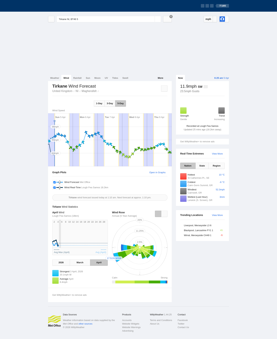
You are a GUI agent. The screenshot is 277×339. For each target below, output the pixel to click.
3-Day (110, 103)
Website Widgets (130, 323)
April (99, 262)
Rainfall (77, 78)
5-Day (120, 103)
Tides (115, 78)
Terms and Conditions (161, 320)
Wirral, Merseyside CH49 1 (204, 235)
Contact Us (183, 327)
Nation (187, 165)
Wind (66, 78)
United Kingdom (62, 91)
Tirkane (100, 90)
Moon (97, 78)
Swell (125, 78)
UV (106, 78)
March (80, 262)
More (160, 78)
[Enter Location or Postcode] (109, 19)
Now (180, 78)
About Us (154, 323)
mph (208, 18)
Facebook (183, 320)
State (202, 165)
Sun (88, 78)
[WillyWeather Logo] (64, 6)
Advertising (127, 330)
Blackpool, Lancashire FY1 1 (204, 230)
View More (217, 153)
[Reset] (151, 19)
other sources (85, 323)
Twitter (181, 323)
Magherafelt (89, 91)
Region (216, 165)
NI (77, 91)
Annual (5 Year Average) (124, 216)
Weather (54, 78)
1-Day (99, 103)
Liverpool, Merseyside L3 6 (197, 225)
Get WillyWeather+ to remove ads (197, 141)
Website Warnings (131, 327)
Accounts (126, 320)
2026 (61, 262)
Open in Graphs (157, 172)
